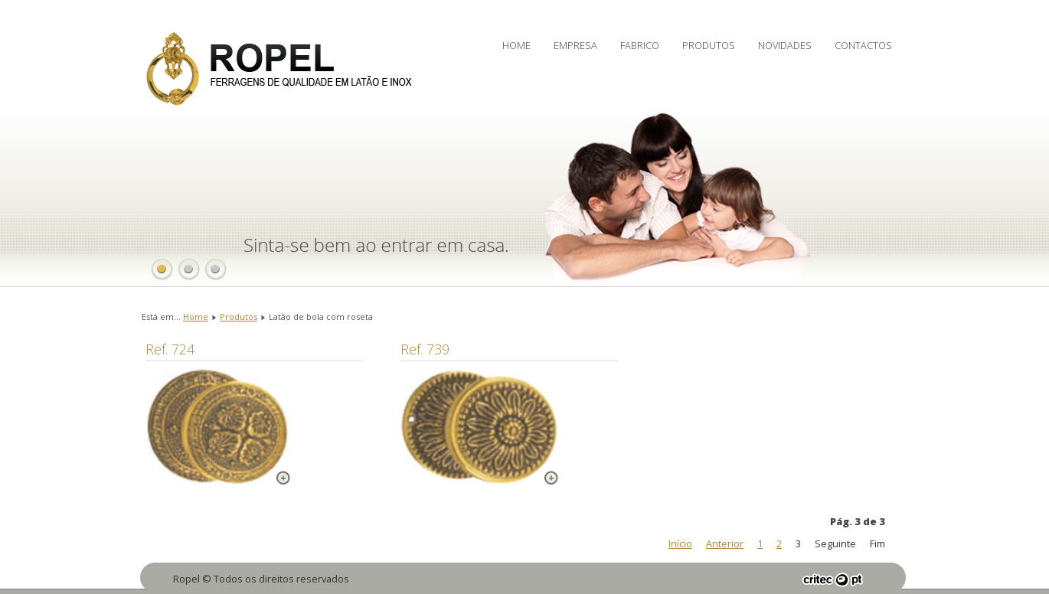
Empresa (575, 45)
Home (516, 45)
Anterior (724, 543)
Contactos (863, 45)
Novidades (785, 45)
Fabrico (639, 45)
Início (680, 543)
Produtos (708, 45)
